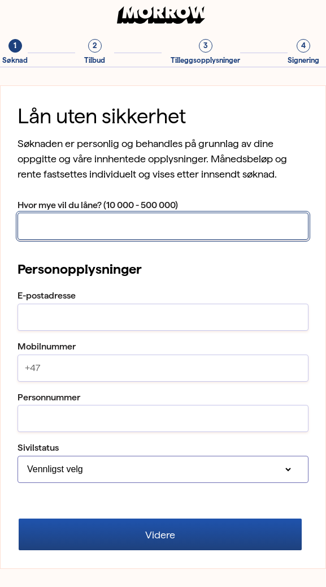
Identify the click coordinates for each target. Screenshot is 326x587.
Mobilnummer (47, 346)
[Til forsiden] (163, 20)
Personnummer (49, 397)
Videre (160, 535)
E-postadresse (47, 295)
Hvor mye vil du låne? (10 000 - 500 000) (98, 205)
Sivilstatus (38, 447)
